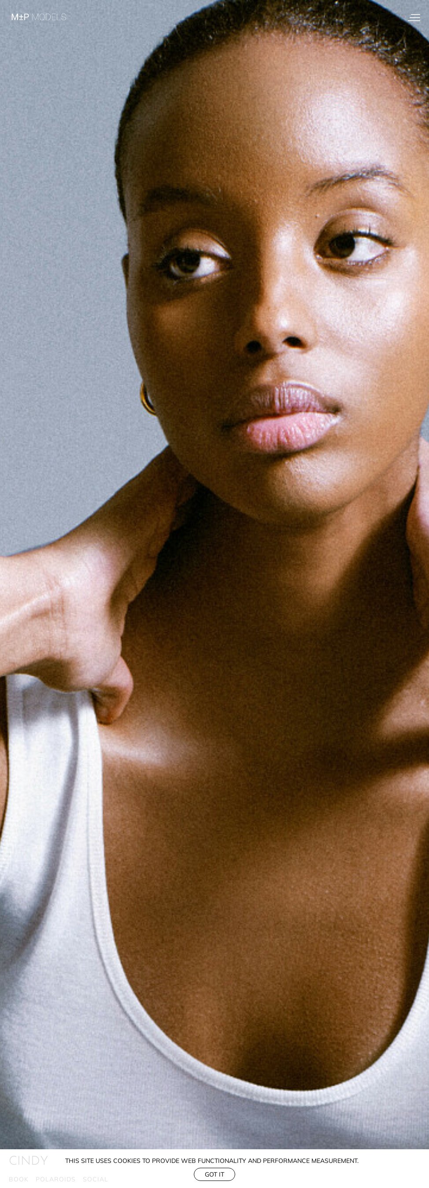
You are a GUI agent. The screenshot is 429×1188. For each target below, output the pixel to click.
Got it (214, 1174)
